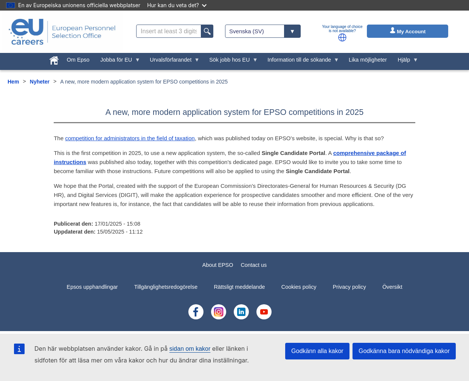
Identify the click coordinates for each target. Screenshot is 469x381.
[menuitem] (54, 59)
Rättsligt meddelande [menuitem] (239, 287)
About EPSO (217, 265)
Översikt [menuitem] (392, 287)
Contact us (254, 265)
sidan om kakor (190, 348)
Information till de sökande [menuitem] (300, 62)
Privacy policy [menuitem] (349, 287)
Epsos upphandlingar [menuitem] (92, 287)
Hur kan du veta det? (177, 5)
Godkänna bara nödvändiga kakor (404, 351)
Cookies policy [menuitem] (299, 287)
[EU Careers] (62, 31)
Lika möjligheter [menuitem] (368, 60)
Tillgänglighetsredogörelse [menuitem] (165, 287)
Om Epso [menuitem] (78, 60)
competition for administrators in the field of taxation (130, 138)
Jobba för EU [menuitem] (117, 62)
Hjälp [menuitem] (405, 62)
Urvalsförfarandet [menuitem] (172, 62)
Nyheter (40, 82)
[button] (342, 37)
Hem (13, 82)
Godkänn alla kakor (317, 351)
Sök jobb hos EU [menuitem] (231, 62)
